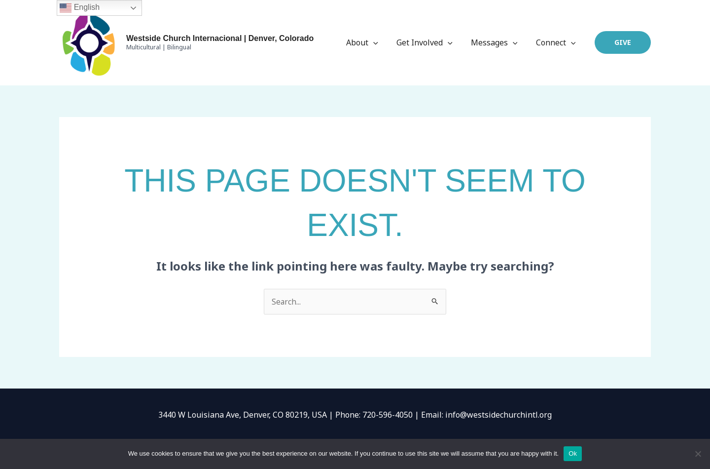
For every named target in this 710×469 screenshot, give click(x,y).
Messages (498, 42)
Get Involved (431, 42)
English (80, 8)
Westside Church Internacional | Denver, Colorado (220, 38)
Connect (557, 42)
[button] (623, 42)
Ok (572, 453)
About (371, 42)
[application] (383, 42)
